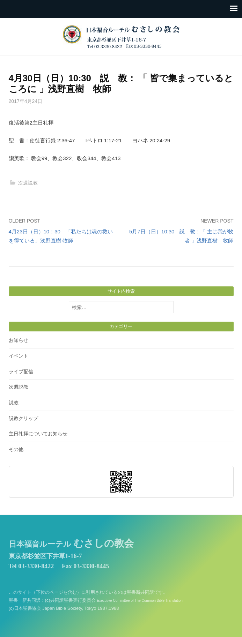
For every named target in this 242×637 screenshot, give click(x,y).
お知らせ (18, 340)
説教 (14, 402)
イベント (18, 356)
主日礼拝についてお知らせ (38, 433)
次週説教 (28, 183)
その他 (16, 449)
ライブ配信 (21, 371)
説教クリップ (23, 418)
